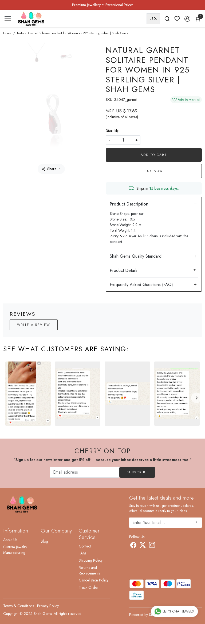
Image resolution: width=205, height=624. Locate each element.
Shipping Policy (90, 560)
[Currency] (153, 18)
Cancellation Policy (93, 580)
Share (49, 169)
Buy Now (154, 171)
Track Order (88, 587)
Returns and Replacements (89, 570)
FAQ (82, 553)
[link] (167, 19)
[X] (143, 546)
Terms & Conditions (18, 605)
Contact (85, 546)
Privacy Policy (48, 605)
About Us (10, 539)
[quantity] (123, 140)
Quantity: (112, 130)
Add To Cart (154, 155)
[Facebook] (133, 546)
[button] (187, 19)
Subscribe (137, 472)
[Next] (196, 398)
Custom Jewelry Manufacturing (15, 549)
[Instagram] (152, 546)
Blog (44, 541)
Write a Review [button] (33, 324)
